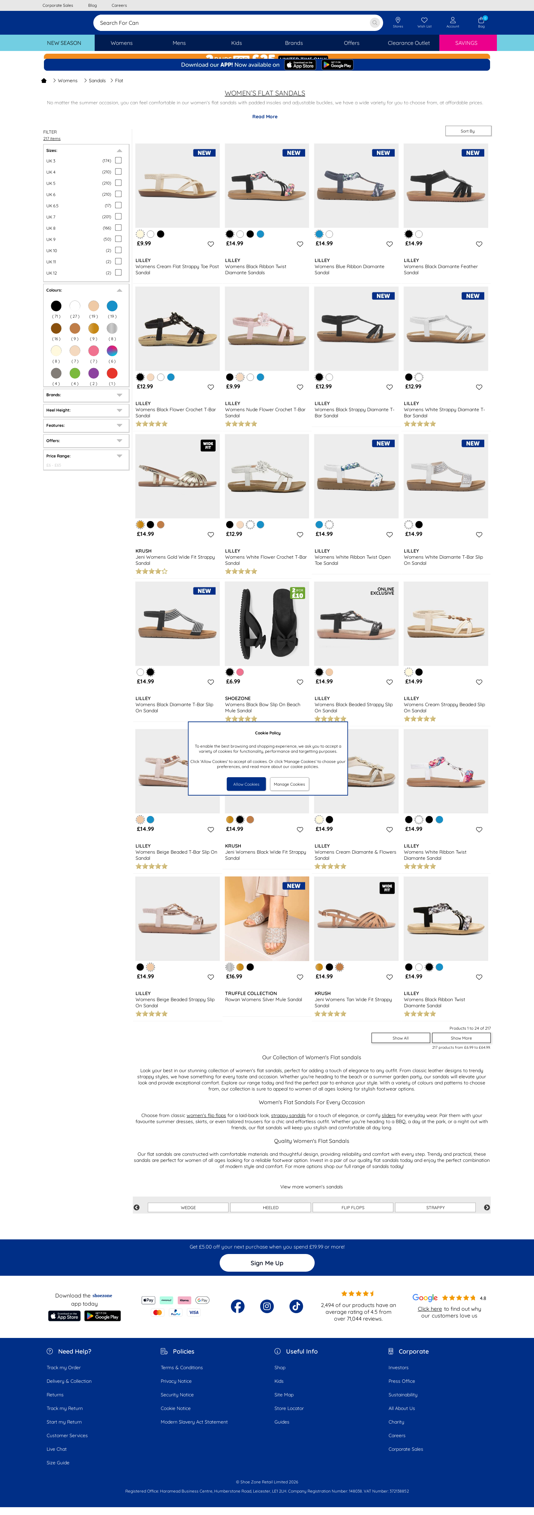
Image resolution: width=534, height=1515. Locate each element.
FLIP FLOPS (353, 1215)
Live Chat (57, 1457)
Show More (461, 1045)
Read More (265, 124)
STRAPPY (435, 1215)
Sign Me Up (267, 1271)
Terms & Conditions (182, 1375)
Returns (55, 1402)
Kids (279, 1389)
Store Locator (289, 1416)
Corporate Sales (406, 1457)
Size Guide (58, 1470)
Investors (399, 1375)
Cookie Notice (176, 1416)
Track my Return (65, 1416)
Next (487, 1215)
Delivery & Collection (69, 1389)
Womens (65, 88)
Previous (136, 1215)
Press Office (402, 1389)
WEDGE (188, 1215)
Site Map (284, 1402)
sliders (389, 1123)
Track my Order (64, 1375)
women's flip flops (206, 1123)
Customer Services (67, 1443)
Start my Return (64, 1430)
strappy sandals (288, 1123)
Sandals (95, 88)
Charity (396, 1430)
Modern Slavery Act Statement (194, 1430)
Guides (281, 1430)
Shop (279, 1375)
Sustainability (403, 1402)
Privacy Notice (176, 1389)
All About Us (402, 1416)
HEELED (271, 1215)
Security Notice (177, 1402)
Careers (397, 1443)
